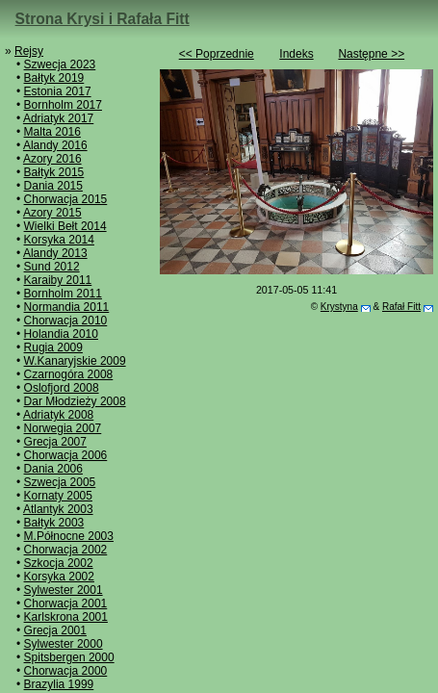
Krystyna (339, 306)
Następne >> (371, 54)
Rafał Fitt (401, 306)
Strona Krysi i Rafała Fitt (102, 19)
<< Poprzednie (216, 54)
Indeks (296, 54)
